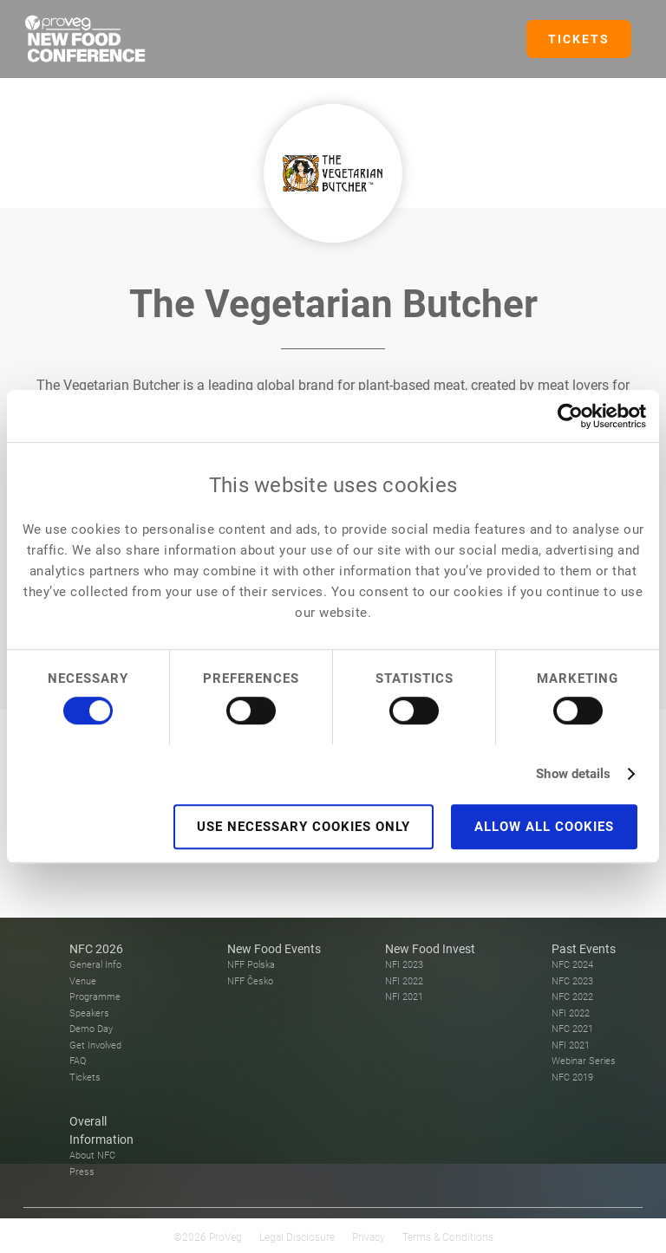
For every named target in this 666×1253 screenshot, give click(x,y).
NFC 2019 (572, 1077)
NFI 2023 (404, 965)
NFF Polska (251, 965)
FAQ (77, 1061)
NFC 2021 (572, 1029)
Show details (573, 774)
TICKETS (579, 39)
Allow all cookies (544, 826)
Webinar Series (584, 1061)
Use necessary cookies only (303, 826)
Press (82, 1172)
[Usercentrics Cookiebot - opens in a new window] (570, 416)
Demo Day (91, 1029)
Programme (95, 997)
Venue (82, 981)
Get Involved (95, 1045)
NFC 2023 (572, 981)
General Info (95, 965)
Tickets (85, 1077)
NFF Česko (250, 981)
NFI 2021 (404, 997)
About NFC (92, 1155)
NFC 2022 (572, 997)
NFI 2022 (404, 981)
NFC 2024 (572, 965)
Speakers (89, 1013)
